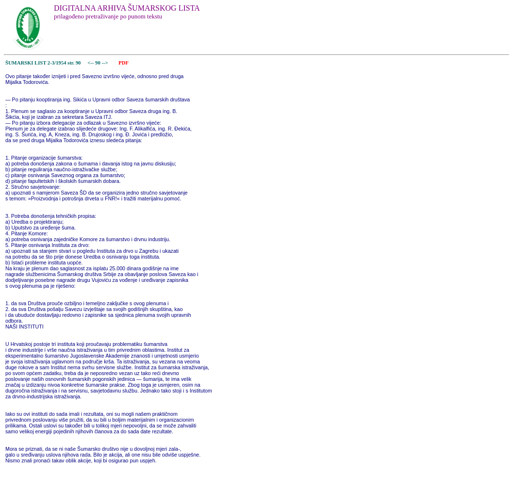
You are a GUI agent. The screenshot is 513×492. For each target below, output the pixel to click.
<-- (91, 63)
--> (105, 63)
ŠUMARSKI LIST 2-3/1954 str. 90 (43, 63)
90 (98, 63)
